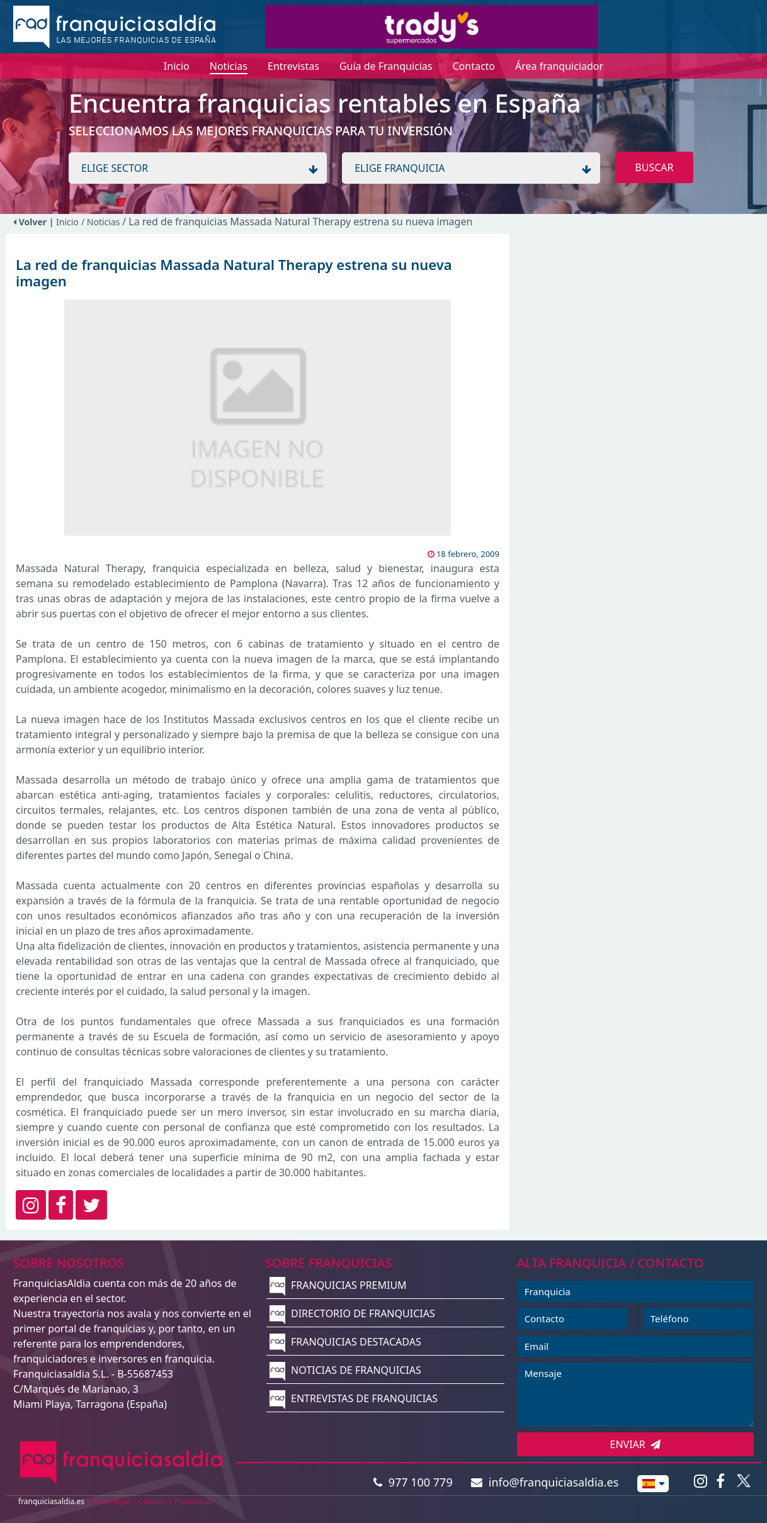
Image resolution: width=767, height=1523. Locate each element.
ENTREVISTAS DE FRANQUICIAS (354, 1398)
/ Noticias (101, 222)
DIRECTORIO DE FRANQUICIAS (352, 1313)
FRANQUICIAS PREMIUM (338, 1285)
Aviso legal (111, 1501)
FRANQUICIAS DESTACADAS (345, 1342)
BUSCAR (654, 167)
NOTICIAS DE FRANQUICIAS (345, 1370)
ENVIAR (635, 1444)
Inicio (67, 222)
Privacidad (193, 1501)
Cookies (152, 1501)
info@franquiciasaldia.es (544, 1482)
